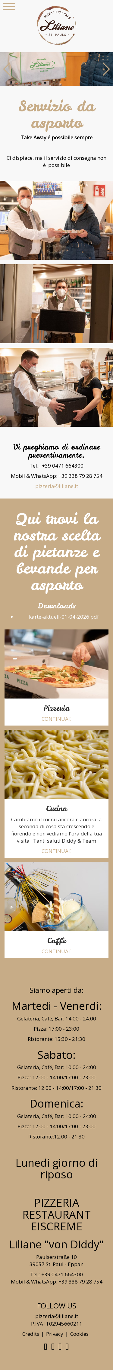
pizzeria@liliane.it (56, 486)
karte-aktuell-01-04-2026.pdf (63, 616)
